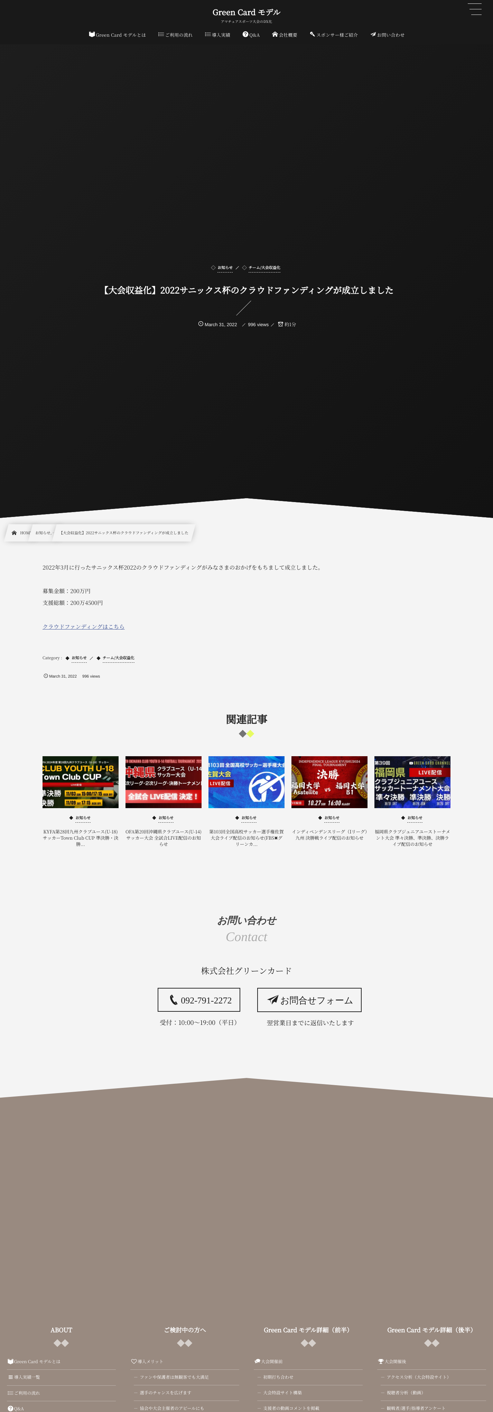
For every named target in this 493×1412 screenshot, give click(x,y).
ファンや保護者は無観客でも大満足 (174, 1377)
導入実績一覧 (23, 1377)
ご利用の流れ (23, 1393)
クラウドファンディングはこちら (84, 627)
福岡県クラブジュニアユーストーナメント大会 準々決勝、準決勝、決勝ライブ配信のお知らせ (412, 837)
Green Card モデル (247, 12)
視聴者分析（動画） (406, 1392)
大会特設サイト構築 (282, 1392)
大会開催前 (268, 1361)
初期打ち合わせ (278, 1377)
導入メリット (146, 1361)
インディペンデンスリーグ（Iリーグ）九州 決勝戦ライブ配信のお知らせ (329, 834)
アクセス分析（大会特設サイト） (419, 1377)
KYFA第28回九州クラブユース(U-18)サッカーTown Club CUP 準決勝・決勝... (81, 837)
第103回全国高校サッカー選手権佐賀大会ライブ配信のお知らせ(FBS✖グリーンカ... (246, 837)
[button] (474, 9)
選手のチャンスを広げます (165, 1392)
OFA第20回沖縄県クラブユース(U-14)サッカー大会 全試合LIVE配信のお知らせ (163, 837)
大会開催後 (391, 1361)
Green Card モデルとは (34, 1361)
